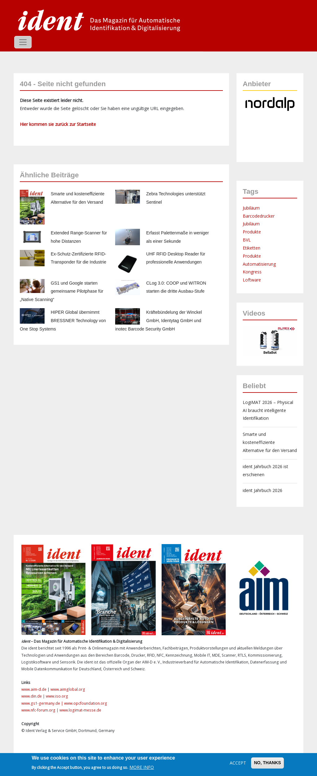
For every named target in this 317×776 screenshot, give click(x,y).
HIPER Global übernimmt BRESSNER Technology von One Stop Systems (63, 320)
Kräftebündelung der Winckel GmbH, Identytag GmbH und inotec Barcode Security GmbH (158, 320)
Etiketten (251, 248)
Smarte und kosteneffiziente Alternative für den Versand (270, 442)
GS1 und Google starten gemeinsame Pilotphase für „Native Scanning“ (61, 291)
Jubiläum (251, 208)
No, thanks (267, 762)
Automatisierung (259, 264)
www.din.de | (33, 696)
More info (141, 767)
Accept (238, 763)
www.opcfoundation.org (85, 703)
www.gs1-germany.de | (42, 703)
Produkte (252, 232)
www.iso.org (57, 696)
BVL (247, 240)
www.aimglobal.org (67, 689)
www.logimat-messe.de (80, 710)
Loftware (252, 280)
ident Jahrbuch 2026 (262, 490)
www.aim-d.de (33, 689)
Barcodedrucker (259, 216)
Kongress (252, 272)
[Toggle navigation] (23, 42)
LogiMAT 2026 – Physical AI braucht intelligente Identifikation (268, 410)
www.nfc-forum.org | (40, 710)
